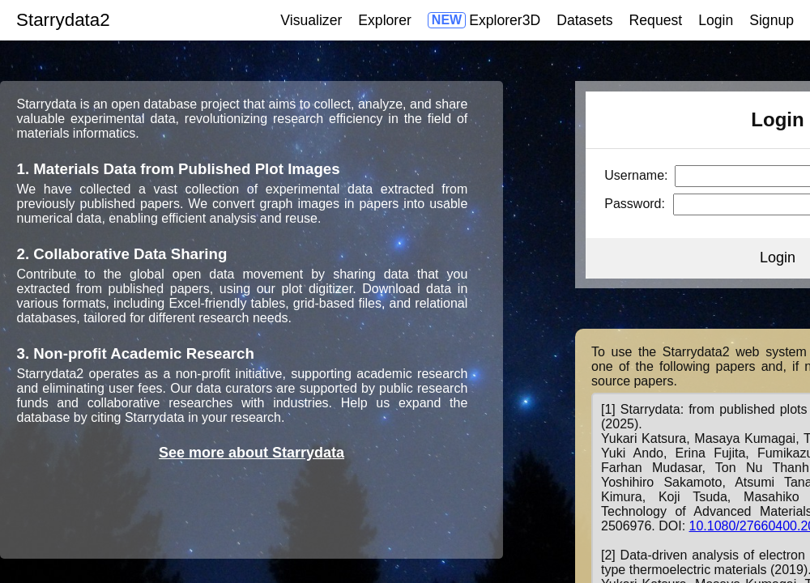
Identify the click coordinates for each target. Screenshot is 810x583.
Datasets (584, 20)
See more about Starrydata (251, 453)
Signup (771, 20)
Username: (635, 175)
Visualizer (311, 20)
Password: (634, 204)
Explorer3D (504, 20)
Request (656, 20)
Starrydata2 (63, 20)
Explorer (384, 20)
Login (715, 20)
